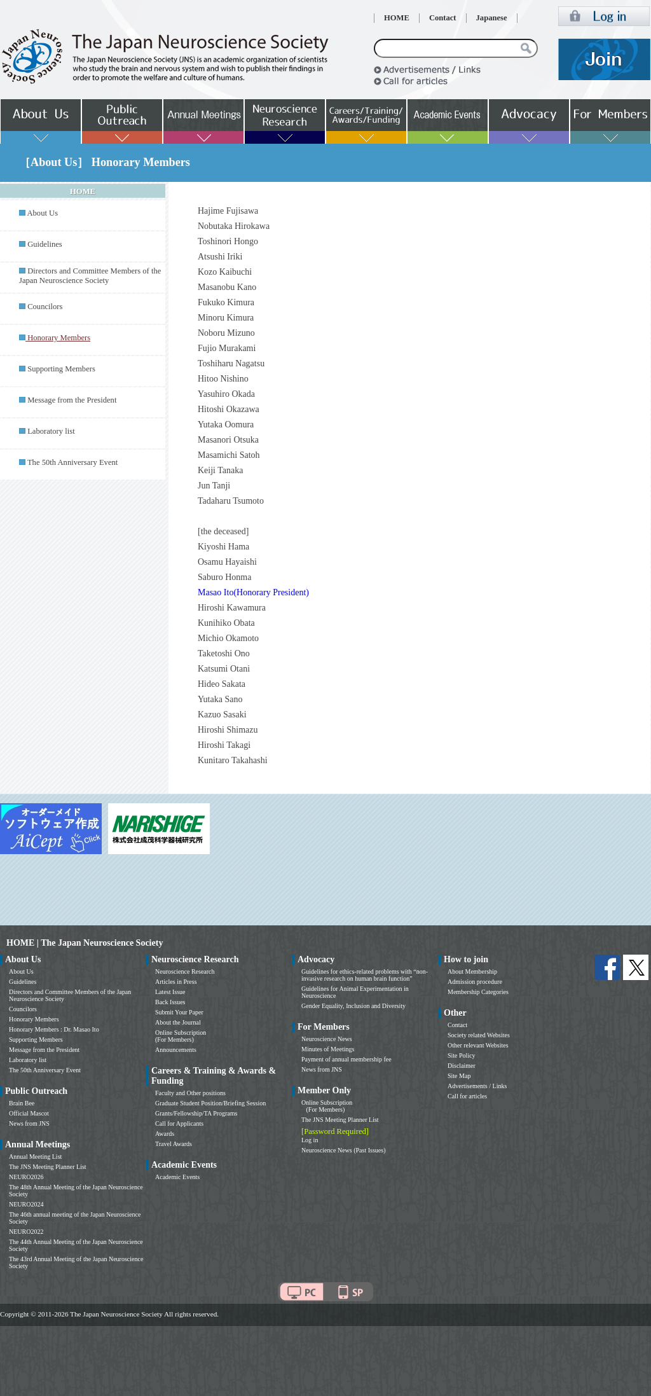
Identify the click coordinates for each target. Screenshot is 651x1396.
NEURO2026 (26, 1176)
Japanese (491, 17)
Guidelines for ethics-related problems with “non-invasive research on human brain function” (364, 975)
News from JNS (29, 1123)
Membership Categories (478, 991)
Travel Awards (173, 1143)
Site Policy (462, 1055)
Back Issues (170, 1002)
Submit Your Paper (179, 1012)
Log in (309, 1140)
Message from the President (71, 400)
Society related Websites (479, 1035)
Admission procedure (475, 981)
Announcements (175, 1049)
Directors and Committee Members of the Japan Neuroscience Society (90, 275)
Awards (164, 1133)
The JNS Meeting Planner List (47, 1166)
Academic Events (177, 1176)
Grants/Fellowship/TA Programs (196, 1113)
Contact (442, 17)
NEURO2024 (26, 1204)
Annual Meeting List (35, 1156)
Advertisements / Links (477, 1085)
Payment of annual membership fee (346, 1059)
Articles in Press (176, 981)
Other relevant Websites (478, 1045)
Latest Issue (170, 991)
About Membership (472, 971)
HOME (396, 17)
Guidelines (44, 244)
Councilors (44, 306)
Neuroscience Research (185, 971)
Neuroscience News (326, 1038)
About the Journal (178, 1022)
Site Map (459, 1075)
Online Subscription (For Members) (180, 1036)
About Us (42, 213)
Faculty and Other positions (190, 1092)
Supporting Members (61, 368)
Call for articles (467, 1096)
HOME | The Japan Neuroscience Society (84, 943)
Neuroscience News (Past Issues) (343, 1150)
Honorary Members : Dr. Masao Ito (54, 1029)
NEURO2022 (26, 1231)
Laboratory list (51, 431)
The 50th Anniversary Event (72, 462)
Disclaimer (462, 1065)
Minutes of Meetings (327, 1049)
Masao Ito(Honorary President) (253, 592)
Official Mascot (29, 1113)
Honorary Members (34, 1019)
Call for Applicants (179, 1123)
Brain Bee (21, 1103)
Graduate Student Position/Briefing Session (210, 1103)
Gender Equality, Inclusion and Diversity (353, 1005)
